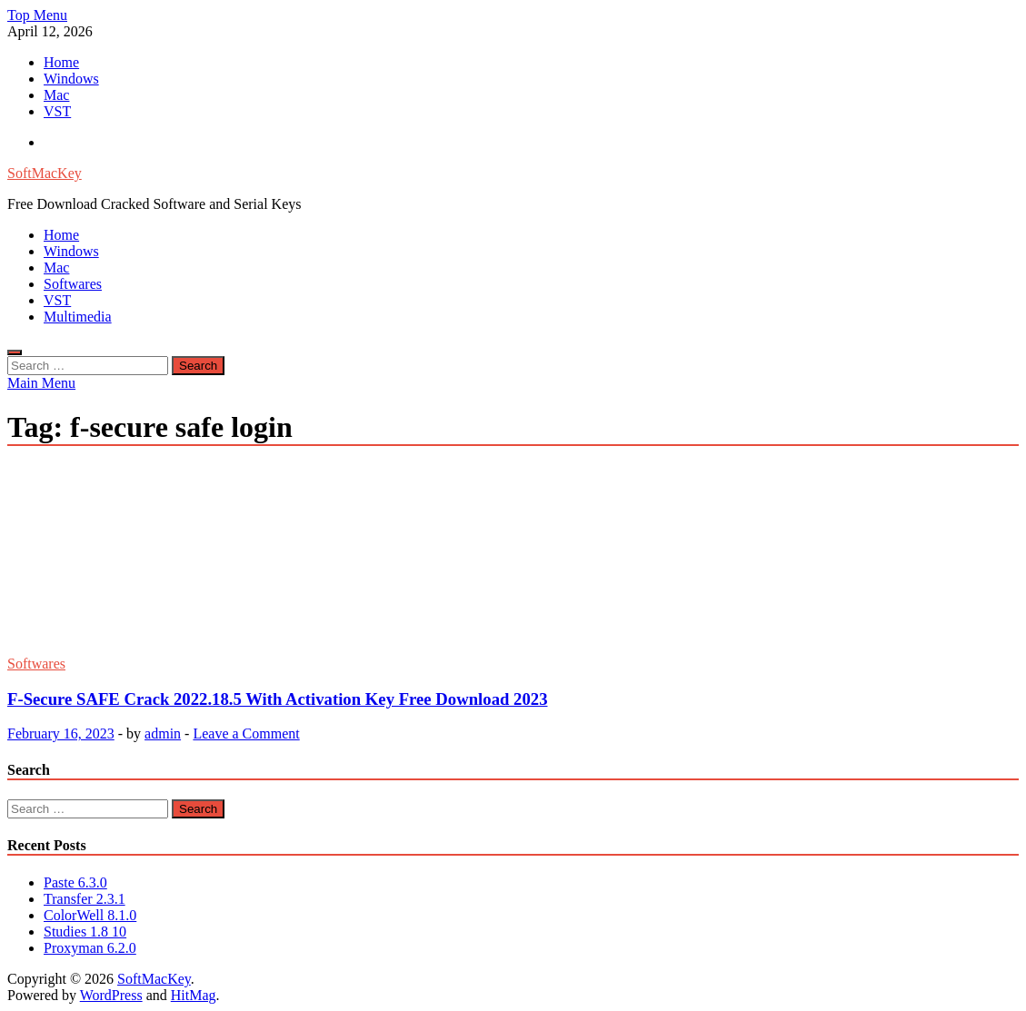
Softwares (73, 284)
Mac (56, 95)
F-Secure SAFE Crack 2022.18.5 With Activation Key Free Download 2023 (277, 699)
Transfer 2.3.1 (84, 899)
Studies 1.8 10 (85, 931)
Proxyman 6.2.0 (90, 948)
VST (57, 111)
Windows (71, 78)
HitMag (193, 995)
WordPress (111, 995)
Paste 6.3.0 (75, 882)
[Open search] (14, 352)
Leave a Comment (246, 733)
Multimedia (78, 316)
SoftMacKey (44, 173)
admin (162, 733)
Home (61, 62)
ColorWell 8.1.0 (90, 915)
